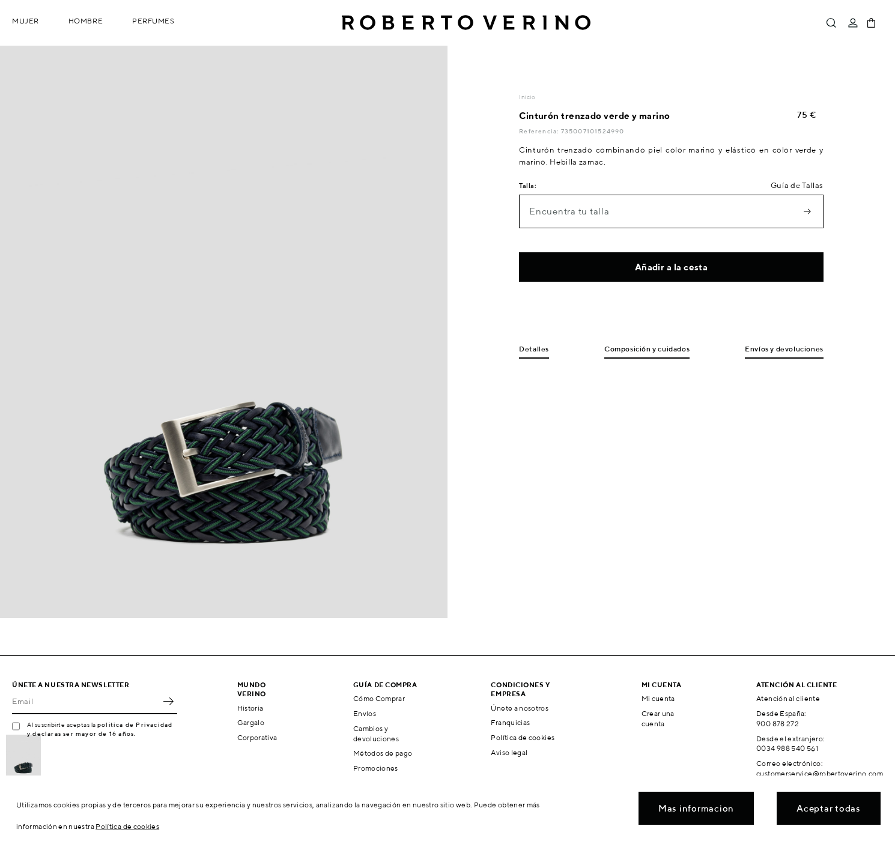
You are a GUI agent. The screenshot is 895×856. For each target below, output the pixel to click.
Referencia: (539, 131)
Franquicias (510, 722)
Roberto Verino (466, 23)
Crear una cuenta (658, 718)
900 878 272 (777, 723)
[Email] (85, 701)
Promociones (375, 768)
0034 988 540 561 (787, 748)
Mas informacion (696, 808)
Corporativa (257, 737)
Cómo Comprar (379, 698)
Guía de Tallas (797, 185)
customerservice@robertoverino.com (819, 773)
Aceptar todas (828, 808)
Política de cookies (522, 737)
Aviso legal (509, 752)
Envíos (364, 713)
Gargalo (251, 722)
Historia (250, 707)
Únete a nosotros (519, 707)
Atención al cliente (788, 698)
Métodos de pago (382, 752)
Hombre (85, 20)
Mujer (25, 20)
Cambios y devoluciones (376, 733)
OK (168, 701)
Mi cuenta (658, 698)
